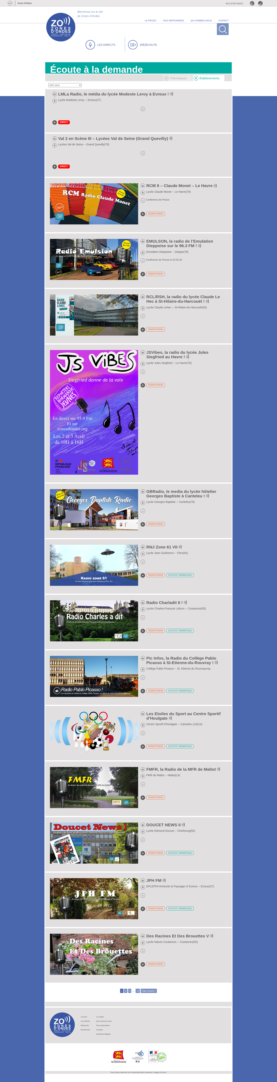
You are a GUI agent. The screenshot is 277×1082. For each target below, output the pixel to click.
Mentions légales (103, 1034)
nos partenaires (173, 20)
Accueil (84, 1017)
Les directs (85, 1021)
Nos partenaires (103, 1025)
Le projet (100, 1017)
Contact (99, 1030)
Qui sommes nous (104, 1021)
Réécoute (85, 1025)
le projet (151, 20)
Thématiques (178, 78)
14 (138, 991)
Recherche (85, 1030)
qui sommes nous (201, 20)
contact (223, 20)
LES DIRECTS (100, 45)
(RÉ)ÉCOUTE (142, 45)
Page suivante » (149, 991)
